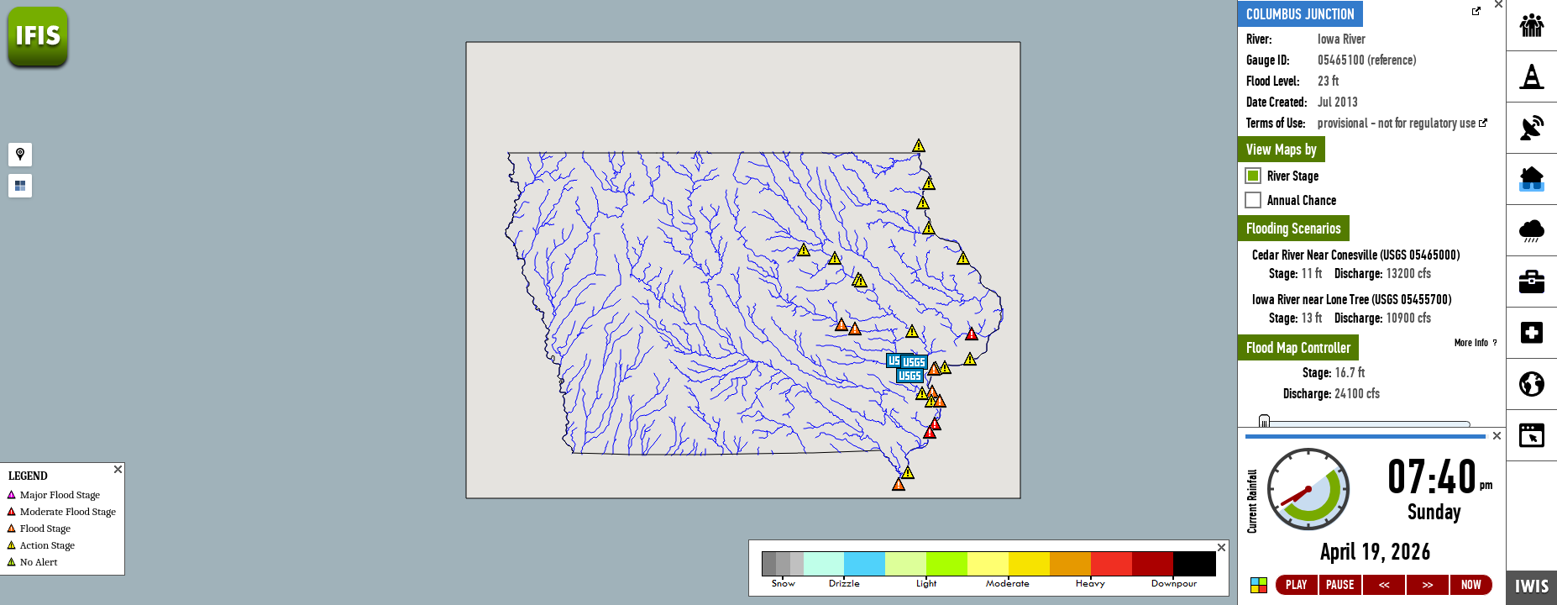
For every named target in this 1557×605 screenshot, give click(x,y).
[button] (970, 359)
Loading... (1372, 516)
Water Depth (1295, 124)
